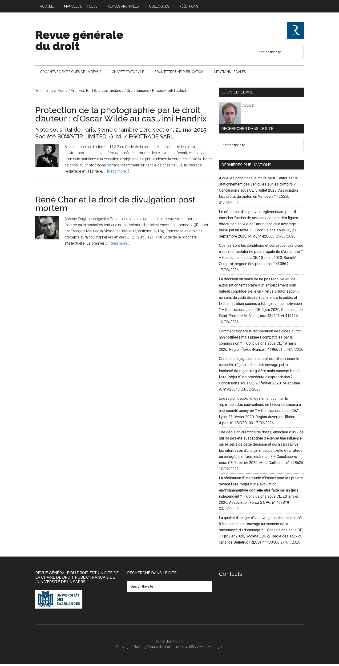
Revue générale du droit (79, 40)
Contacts (230, 576)
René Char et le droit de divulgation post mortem (115, 206)
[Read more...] (118, 174)
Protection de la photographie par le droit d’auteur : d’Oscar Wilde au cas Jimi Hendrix (120, 117)
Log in (218, 649)
